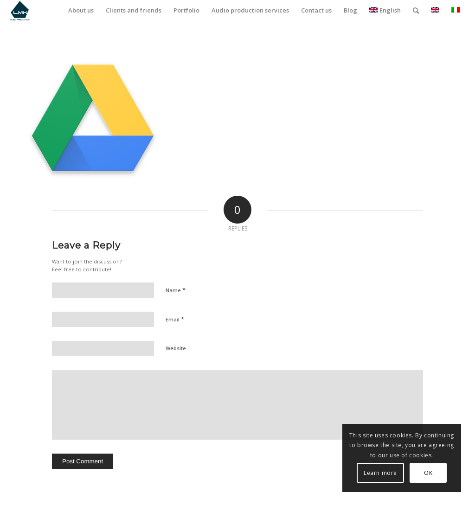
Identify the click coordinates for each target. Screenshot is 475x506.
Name (176, 290)
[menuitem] (81, 10)
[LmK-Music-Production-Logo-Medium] (19, 10)
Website (176, 348)
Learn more (380, 473)
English (385, 10)
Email (175, 319)
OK (428, 473)
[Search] (416, 10)
